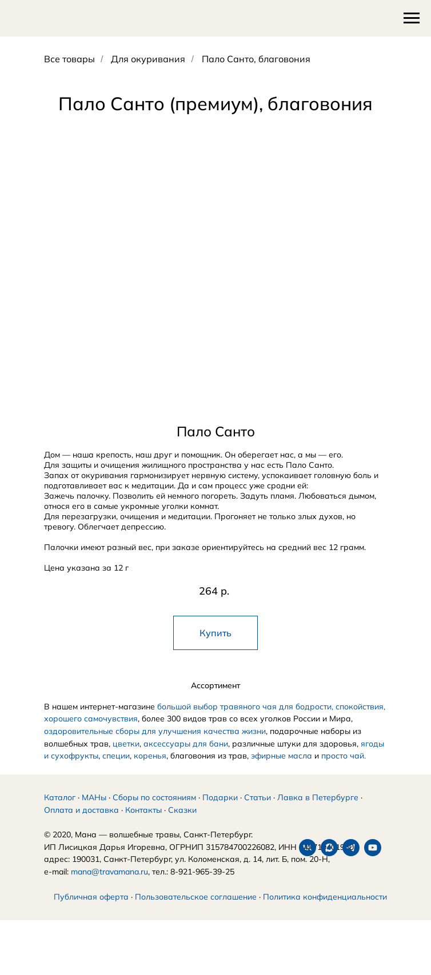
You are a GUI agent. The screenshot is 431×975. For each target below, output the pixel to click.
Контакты (143, 823)
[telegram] (96, 933)
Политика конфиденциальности (325, 910)
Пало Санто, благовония (256, 59)
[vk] (52, 933)
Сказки (182, 823)
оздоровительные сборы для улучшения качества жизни (155, 731)
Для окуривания (148, 59)
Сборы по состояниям (154, 811)
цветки (126, 744)
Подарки (220, 811)
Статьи (257, 811)
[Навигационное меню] (412, 18)
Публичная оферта (91, 910)
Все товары (69, 59)
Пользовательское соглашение (196, 910)
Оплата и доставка (81, 823)
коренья (150, 756)
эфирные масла (281, 756)
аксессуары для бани (185, 744)
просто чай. (343, 756)
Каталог (59, 811)
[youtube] (117, 933)
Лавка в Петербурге (317, 811)
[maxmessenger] (74, 933)
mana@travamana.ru (109, 885)
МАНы (94, 811)
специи (116, 756)
